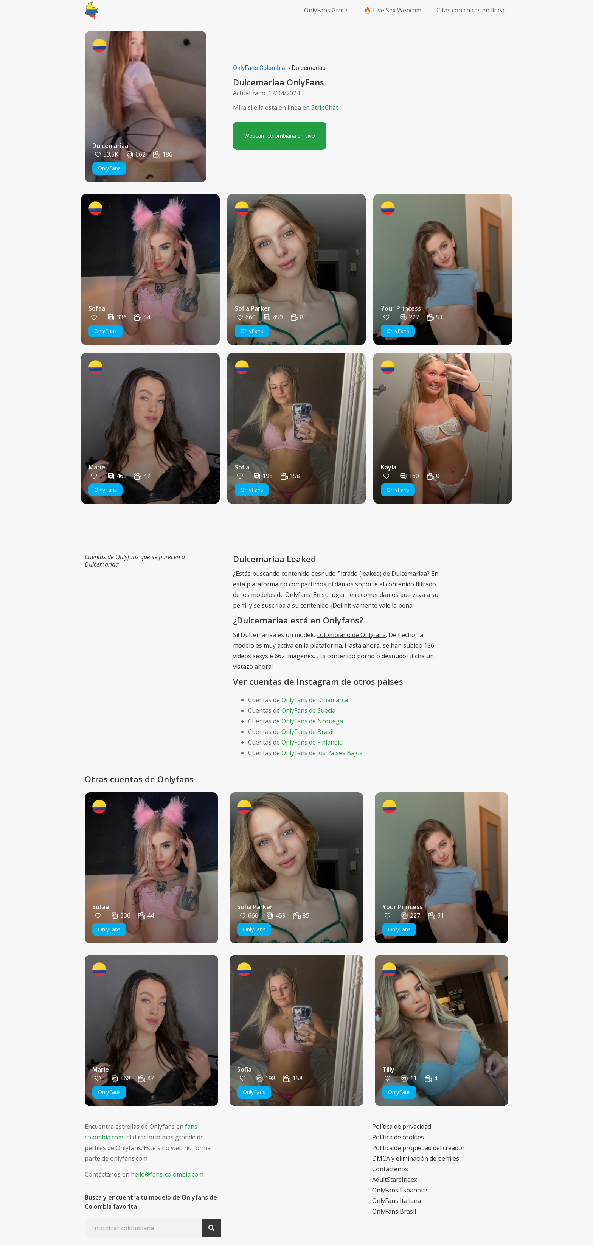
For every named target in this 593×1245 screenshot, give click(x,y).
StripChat (324, 107)
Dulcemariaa (110, 145)
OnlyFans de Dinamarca (314, 700)
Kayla (388, 467)
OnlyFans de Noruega (312, 721)
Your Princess (401, 308)
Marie (96, 467)
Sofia (242, 467)
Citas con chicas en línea (470, 10)
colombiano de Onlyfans (351, 635)
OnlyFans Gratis (326, 10)
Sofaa (96, 308)
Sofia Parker (252, 308)
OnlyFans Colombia (259, 67)
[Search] (211, 1228)
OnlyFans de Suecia (308, 710)
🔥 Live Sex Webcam (392, 10)
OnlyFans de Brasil (307, 731)
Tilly (388, 1069)
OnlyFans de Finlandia (312, 742)
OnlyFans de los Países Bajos (322, 753)
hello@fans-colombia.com (167, 1174)
